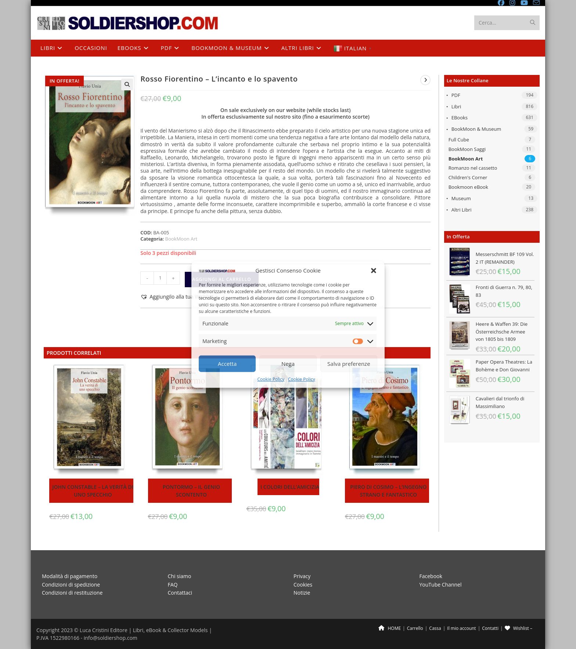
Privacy (302, 576)
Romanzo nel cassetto (473, 168)
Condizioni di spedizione (71, 584)
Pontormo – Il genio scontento (191, 490)
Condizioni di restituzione (72, 592)
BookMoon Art (466, 158)
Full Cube (459, 139)
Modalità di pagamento (69, 576)
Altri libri (461, 209)
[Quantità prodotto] (160, 278)
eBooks (459, 117)
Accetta (227, 363)
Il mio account (461, 628)
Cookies (303, 584)
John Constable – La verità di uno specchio (92, 490)
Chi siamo (179, 576)
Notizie (302, 592)
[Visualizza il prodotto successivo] (425, 80)
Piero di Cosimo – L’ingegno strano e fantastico (388, 490)
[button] (373, 270)
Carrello (415, 628)
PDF (455, 95)
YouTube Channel (441, 584)
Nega (288, 363)
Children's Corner (468, 177)
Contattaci (180, 592)
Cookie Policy (271, 379)
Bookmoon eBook (468, 187)
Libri (456, 106)
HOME (389, 628)
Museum (461, 198)
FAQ (173, 584)
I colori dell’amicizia (289, 486)
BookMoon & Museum (476, 129)
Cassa (435, 628)
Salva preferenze (348, 363)
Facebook (431, 576)
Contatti (490, 628)
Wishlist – (518, 628)
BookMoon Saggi (467, 149)
